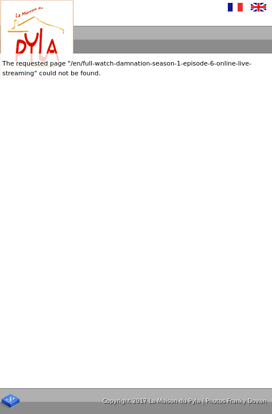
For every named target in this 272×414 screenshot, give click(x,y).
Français (235, 7)
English (258, 7)
